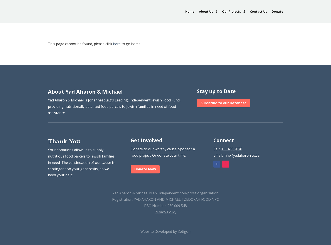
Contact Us (258, 11)
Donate (277, 11)
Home (189, 11)
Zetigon (184, 231)
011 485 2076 (231, 149)
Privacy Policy (165, 212)
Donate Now (145, 169)
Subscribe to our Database (224, 103)
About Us (206, 11)
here (117, 43)
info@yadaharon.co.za (242, 155)
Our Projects (231, 11)
